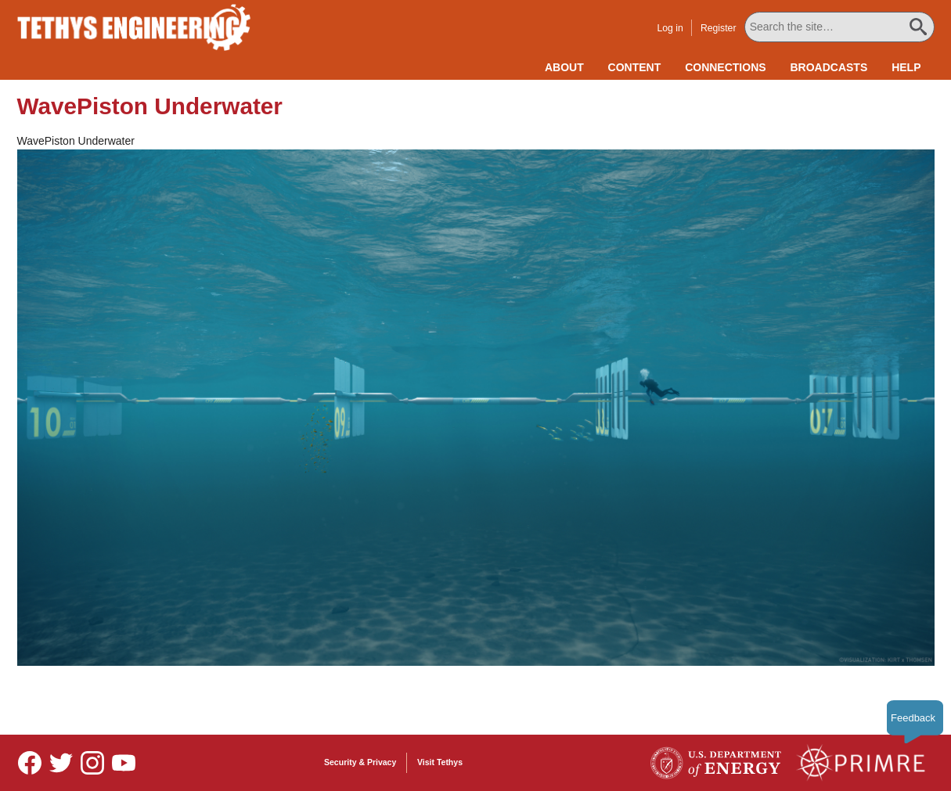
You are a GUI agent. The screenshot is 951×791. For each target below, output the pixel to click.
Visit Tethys (440, 762)
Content (634, 67)
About (564, 67)
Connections (725, 67)
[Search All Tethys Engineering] (839, 27)
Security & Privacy (360, 762)
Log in (670, 28)
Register (719, 28)
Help (906, 67)
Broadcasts (828, 67)
